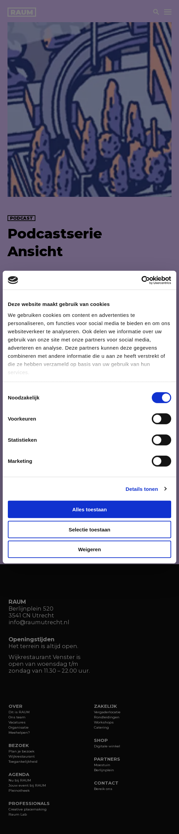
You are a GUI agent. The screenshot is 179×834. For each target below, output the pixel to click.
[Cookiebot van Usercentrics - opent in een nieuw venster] (141, 280)
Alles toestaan (89, 509)
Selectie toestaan (90, 529)
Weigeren (89, 549)
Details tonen (142, 489)
